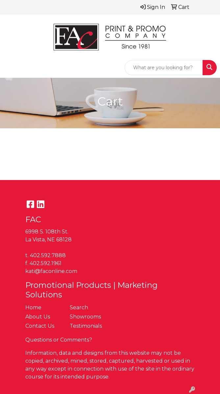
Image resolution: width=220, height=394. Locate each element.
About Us (37, 317)
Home (33, 307)
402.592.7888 (48, 255)
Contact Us (39, 326)
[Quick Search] (164, 67)
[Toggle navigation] (10, 67)
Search (79, 307)
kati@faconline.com (51, 271)
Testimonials (86, 326)
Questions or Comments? (58, 340)
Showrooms (85, 317)
